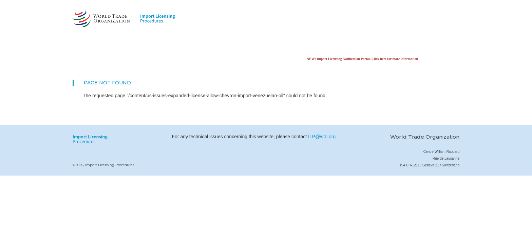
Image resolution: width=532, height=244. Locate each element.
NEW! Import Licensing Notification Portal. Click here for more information (363, 59)
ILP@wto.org (322, 136)
